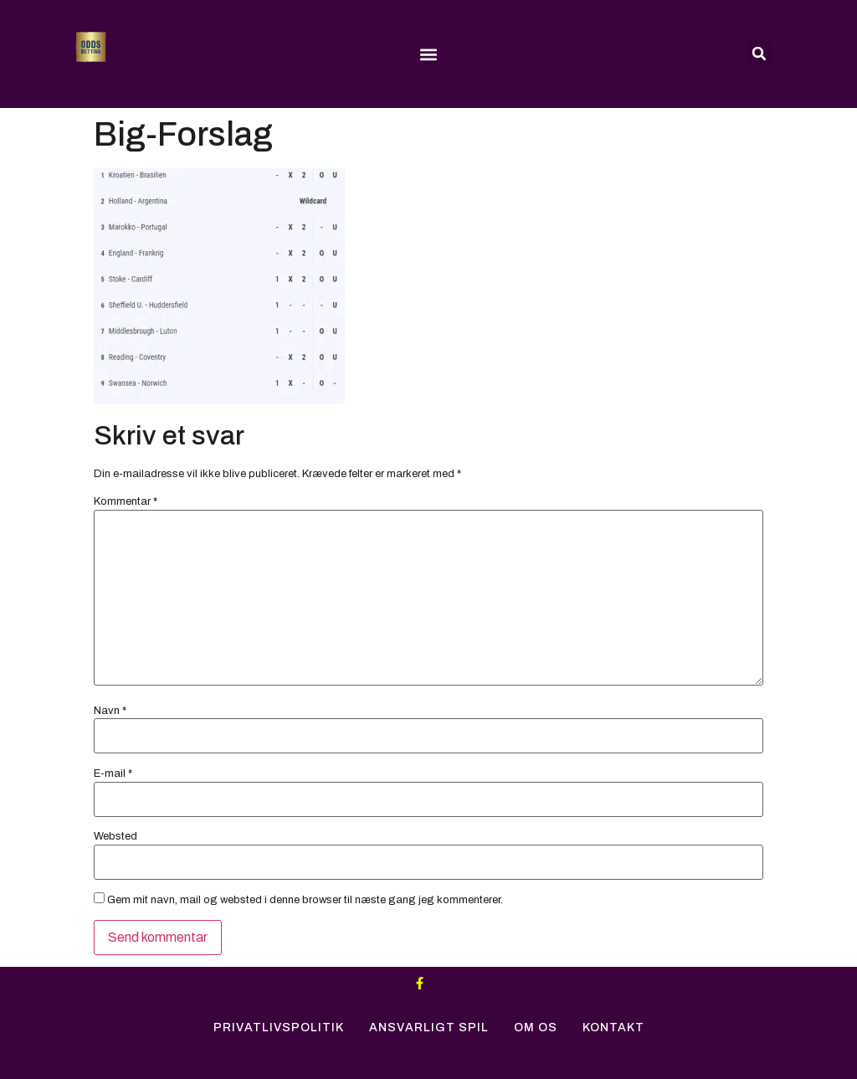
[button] (428, 55)
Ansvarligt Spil (429, 1027)
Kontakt (613, 1027)
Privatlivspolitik (278, 1027)
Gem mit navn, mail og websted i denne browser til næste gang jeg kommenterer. (305, 900)
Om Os (535, 1027)
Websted (115, 836)
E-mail (113, 773)
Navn (110, 711)
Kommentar (125, 501)
